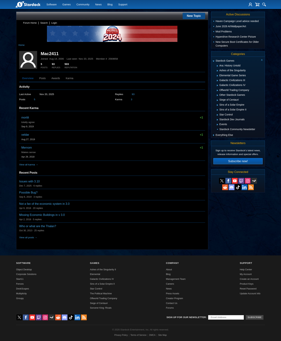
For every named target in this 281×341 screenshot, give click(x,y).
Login (54, 22)
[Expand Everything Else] (213, 135)
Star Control (96, 288)
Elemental (95, 274)
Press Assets (172, 293)
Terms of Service (138, 335)
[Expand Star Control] (217, 115)
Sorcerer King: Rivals (100, 307)
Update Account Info (250, 293)
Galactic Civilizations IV (102, 279)
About (169, 269)
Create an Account (249, 279)
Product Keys (246, 283)
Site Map (162, 335)
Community (82, 4)
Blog (110, 4)
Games (66, 4)
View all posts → (28, 237)
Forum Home (30, 22)
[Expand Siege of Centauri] (217, 100)
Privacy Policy (121, 335)
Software (51, 4)
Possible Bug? (28, 192)
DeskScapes (22, 288)
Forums (170, 307)
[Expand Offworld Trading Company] (217, 90)
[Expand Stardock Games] (213, 61)
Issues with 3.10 (29, 181)
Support (122, 4)
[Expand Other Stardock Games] (217, 95)
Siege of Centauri (99, 303)
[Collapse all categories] (262, 60)
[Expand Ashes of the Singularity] (217, 71)
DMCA (152, 335)
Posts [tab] (42, 78)
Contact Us (171, 303)
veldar (25, 134)
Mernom (26, 147)
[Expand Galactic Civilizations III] (217, 80)
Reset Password (248, 288)
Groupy (20, 298)
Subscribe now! (238, 161)
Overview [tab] (28, 78)
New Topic (194, 15)
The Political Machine (101, 293)
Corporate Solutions (26, 274)
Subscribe (254, 317)
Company (172, 263)
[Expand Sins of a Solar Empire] (217, 105)
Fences (20, 283)
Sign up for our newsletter (186, 317)
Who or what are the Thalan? (37, 226)
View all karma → (28, 164)
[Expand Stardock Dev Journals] (217, 120)
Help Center (246, 269)
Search (44, 22)
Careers (170, 283)
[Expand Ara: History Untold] (217, 66)
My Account (246, 274)
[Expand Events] (217, 124)
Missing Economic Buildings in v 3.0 (42, 214)
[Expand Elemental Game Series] (217, 76)
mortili (25, 117)
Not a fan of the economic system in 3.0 (44, 203)
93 (133, 94)
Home (21, 45)
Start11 (19, 279)
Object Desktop (24, 269)
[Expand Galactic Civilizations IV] (217, 85)
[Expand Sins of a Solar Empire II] (217, 110)
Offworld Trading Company (103, 298)
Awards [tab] (55, 78)
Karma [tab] (69, 78)
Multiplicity (21, 293)
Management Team (175, 279)
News (98, 4)
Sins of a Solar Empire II (102, 283)
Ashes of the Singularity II (103, 269)
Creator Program (174, 298)
